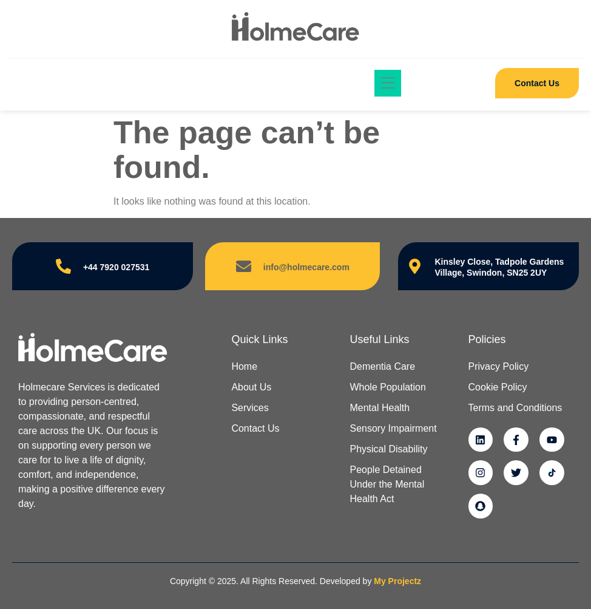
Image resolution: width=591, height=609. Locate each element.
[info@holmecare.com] (243, 266)
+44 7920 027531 (116, 267)
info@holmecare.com (306, 267)
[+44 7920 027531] (63, 266)
